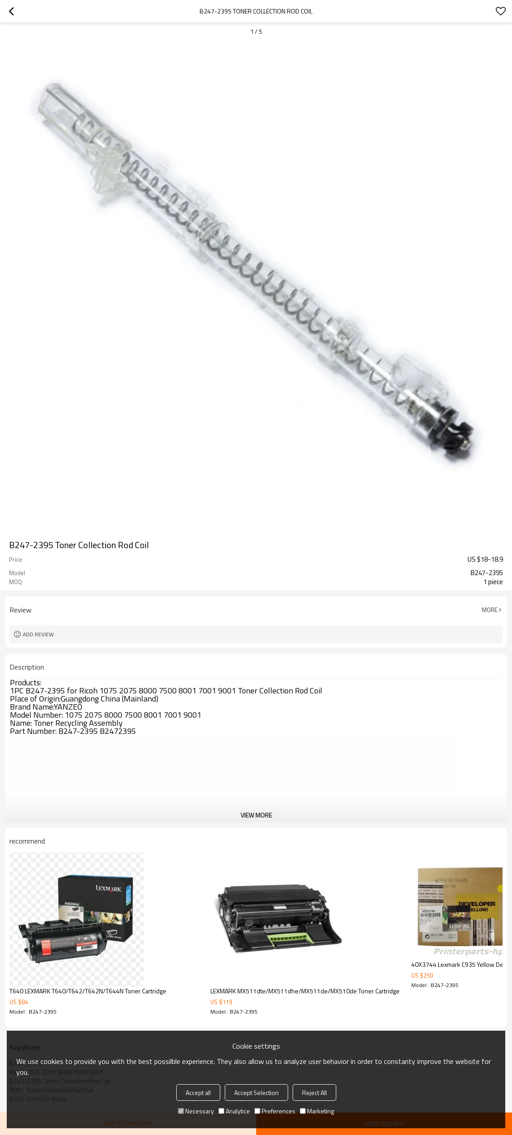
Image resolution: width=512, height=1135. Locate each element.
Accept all (198, 1092)
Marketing (317, 1111)
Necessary (196, 1111)
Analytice (234, 1111)
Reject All (314, 1092)
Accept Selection (256, 1092)
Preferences (274, 1111)
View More (256, 815)
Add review (38, 634)
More (490, 609)
